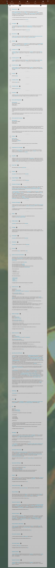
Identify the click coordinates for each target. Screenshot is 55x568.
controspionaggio (32, 205)
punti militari (26, 173)
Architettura (18, 140)
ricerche (41, 192)
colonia (15, 12)
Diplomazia (43, 2)
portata (25, 44)
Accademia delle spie (17, 409)
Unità (15, 11)
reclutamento (13, 402)
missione (26, 12)
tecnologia (15, 443)
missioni (17, 468)
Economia (19, 2)
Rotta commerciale (20, 507)
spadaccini (38, 357)
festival (20, 402)
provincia (20, 435)
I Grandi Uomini (27, 2)
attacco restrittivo (14, 517)
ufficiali (23, 487)
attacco (19, 88)
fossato (22, 192)
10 (47, 1)
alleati (20, 487)
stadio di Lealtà (24, 167)
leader (19, 167)
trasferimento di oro (23, 518)
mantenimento (26, 43)
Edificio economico (14, 102)
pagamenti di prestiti (34, 401)
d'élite (35, 358)
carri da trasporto (18, 45)
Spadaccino (20, 339)
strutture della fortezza (27, 188)
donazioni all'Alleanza (29, 402)
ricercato (18, 436)
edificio (14, 515)
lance (34, 357)
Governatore (31, 51)
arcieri (36, 357)
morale (16, 188)
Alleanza (41, 494)
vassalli (42, 505)
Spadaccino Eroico (14, 280)
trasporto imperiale (21, 515)
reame (19, 477)
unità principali (31, 357)
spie (16, 205)
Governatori (13, 563)
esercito (29, 356)
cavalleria (41, 357)
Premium (20, 519)
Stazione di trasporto (35, 517)
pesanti (34, 358)
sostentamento (21, 401)
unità (25, 11)
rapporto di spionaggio (16, 191)
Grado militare (14, 173)
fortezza (23, 188)
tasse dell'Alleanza (29, 401)
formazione (35, 188)
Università (14, 52)
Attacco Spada (19, 337)
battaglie (26, 186)
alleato (29, 518)
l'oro (40, 517)
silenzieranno (20, 150)
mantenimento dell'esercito (15, 360)
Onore (14, 27)
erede (23, 536)
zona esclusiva (16, 505)
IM (27, 504)
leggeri (31, 358)
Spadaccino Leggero (15, 277)
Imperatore (18, 51)
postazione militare (18, 12)
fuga (27, 194)
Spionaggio (36, 204)
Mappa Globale (12, 2)
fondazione (22, 402)
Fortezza (31, 13)
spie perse (13, 206)
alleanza (26, 494)
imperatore (19, 545)
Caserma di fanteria (16, 336)
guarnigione (13, 188)
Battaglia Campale (30, 26)
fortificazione (32, 188)
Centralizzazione (27, 337)
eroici (37, 358)
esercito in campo (29, 25)
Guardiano (13, 279)
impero (39, 44)
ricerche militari (20, 188)
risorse (34, 515)
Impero (13, 12)
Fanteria (17, 339)
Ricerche (41, 51)
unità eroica (35, 363)
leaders (26, 487)
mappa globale (32, 158)
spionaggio (27, 205)
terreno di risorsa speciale (40, 504)
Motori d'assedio (14, 366)
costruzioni (38, 401)
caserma (14, 356)
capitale (38, 12)
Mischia (15, 339)
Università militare (15, 68)
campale (39, 187)
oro (15, 13)
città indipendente (25, 435)
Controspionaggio (41, 204)
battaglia (42, 43)
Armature (23, 337)
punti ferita (41, 359)
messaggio (18, 149)
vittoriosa (28, 198)
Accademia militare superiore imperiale (33, 355)
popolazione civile (20, 25)
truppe (13, 25)
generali (38, 188)
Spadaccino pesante (14, 278)
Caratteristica (13, 51)
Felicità (32, 495)
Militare (35, 2)
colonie (26, 250)
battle (16, 82)
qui (26, 19)
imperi (34, 477)
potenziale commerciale (39, 507)
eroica (40, 364)
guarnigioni (33, 13)
